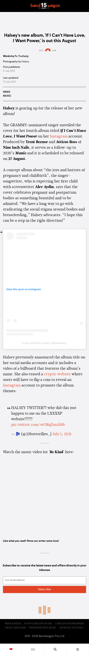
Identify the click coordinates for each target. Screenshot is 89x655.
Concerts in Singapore (69, 624)
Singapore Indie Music (42, 628)
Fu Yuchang (21, 56)
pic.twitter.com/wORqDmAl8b (38, 425)
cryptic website (57, 374)
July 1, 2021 (62, 434)
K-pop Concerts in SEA (38, 624)
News (6, 92)
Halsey (25, 61)
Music (7, 96)
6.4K (54, 50)
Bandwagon (45, 6)
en (33, 649)
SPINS (41, 50)
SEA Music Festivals (71, 628)
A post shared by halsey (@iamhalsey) (44, 343)
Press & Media (13, 624)
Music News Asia (16, 628)
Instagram (58, 136)
